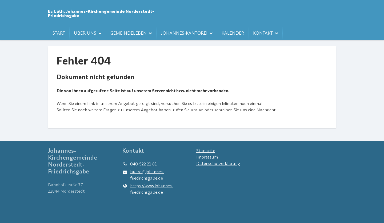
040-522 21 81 (139, 164)
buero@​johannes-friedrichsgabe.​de (143, 175)
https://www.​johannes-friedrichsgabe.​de (147, 189)
